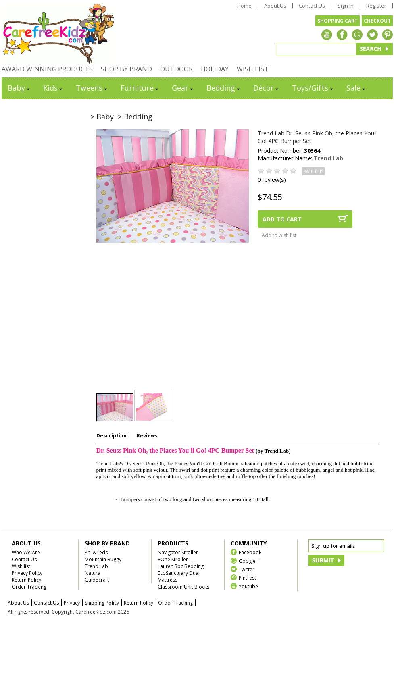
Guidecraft (97, 579)
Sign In (346, 5)
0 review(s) (272, 179)
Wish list (21, 566)
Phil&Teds (96, 552)
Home (244, 5)
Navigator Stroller (178, 552)
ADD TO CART (282, 219)
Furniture (140, 88)
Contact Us (312, 5)
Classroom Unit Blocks (183, 586)
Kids (53, 88)
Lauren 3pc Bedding (181, 566)
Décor (266, 88)
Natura (92, 573)
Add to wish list (279, 235)
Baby (19, 88)
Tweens (92, 88)
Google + (249, 561)
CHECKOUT (377, 20)
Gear (183, 88)
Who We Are (26, 552)
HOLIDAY (215, 68)
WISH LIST (253, 68)
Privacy (72, 602)
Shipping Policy (102, 602)
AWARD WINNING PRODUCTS (47, 68)
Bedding (223, 88)
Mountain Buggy (103, 559)
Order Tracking (29, 586)
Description (111, 435)
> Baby (102, 116)
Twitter (246, 569)
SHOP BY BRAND (126, 68)
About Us (275, 5)
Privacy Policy (27, 573)
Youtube (248, 586)
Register (376, 5)
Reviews (147, 435)
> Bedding (135, 116)
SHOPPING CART (337, 20)
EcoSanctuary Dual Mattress (179, 576)
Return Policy (26, 579)
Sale (356, 88)
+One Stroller (173, 559)
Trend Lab (328, 158)
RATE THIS (313, 171)
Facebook (250, 552)
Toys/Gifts (313, 88)
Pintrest (247, 577)
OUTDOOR (176, 68)
